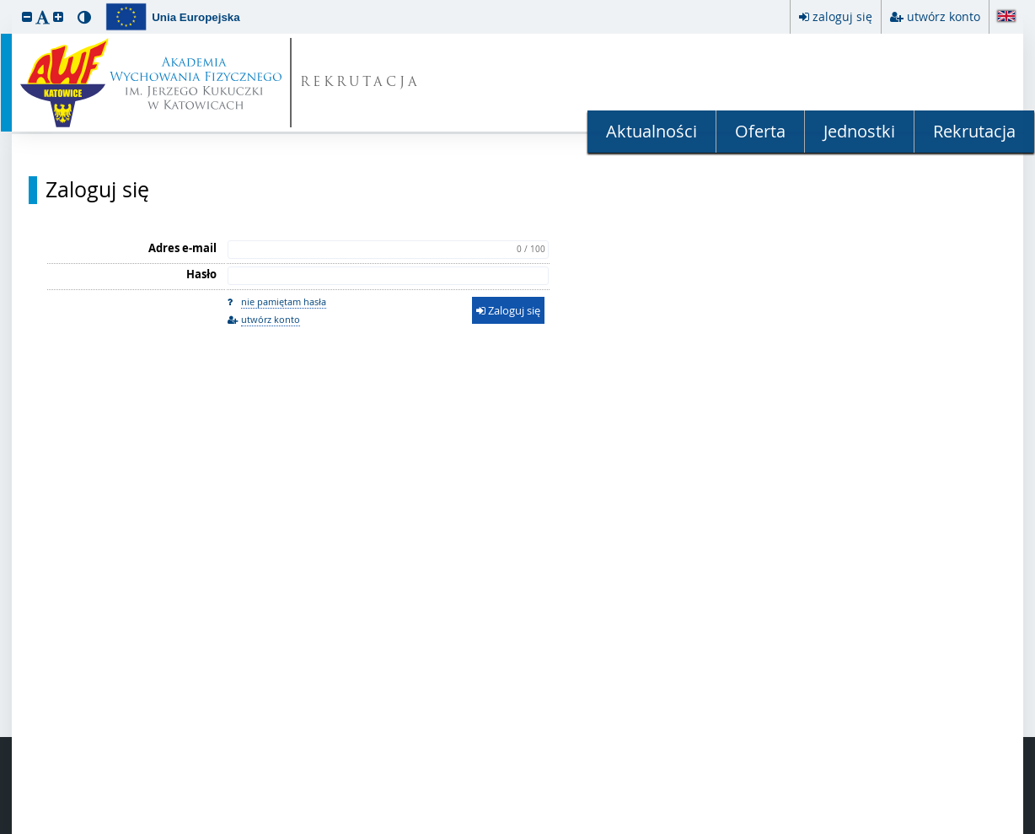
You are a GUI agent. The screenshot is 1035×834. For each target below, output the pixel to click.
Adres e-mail (182, 248)
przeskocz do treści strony (4, 4)
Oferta (760, 131)
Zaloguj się (97, 189)
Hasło (201, 274)
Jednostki (859, 131)
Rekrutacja (974, 131)
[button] (27, 16)
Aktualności (651, 131)
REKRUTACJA (360, 83)
